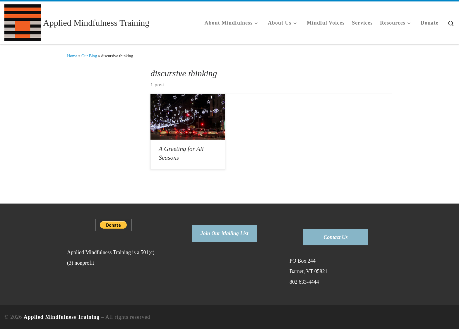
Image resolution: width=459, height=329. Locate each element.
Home (72, 56)
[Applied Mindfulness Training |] (22, 22)
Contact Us (335, 237)
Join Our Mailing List (225, 233)
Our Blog (89, 56)
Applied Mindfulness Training (62, 317)
